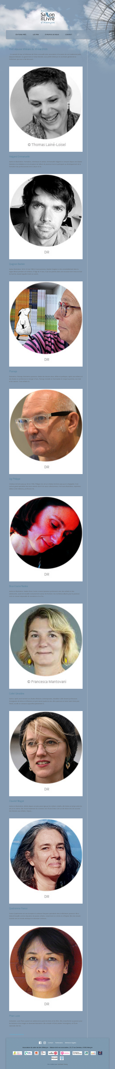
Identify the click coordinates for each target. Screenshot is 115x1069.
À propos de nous (52, 34)
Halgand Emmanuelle (19, 156)
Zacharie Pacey (63, 1064)
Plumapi (13, 371)
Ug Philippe (14, 479)
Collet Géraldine (16, 693)
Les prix (36, 34)
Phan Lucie (14, 1016)
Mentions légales (70, 1043)
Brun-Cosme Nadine (18, 586)
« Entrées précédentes (16, 1034)
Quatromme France (18, 908)
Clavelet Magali (16, 801)
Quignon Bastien (17, 264)
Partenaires (59, 1043)
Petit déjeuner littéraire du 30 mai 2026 (28, 49)
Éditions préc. (21, 34)
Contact (68, 34)
